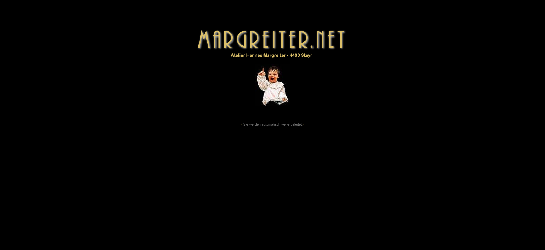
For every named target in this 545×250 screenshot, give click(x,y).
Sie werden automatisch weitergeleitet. (273, 124)
